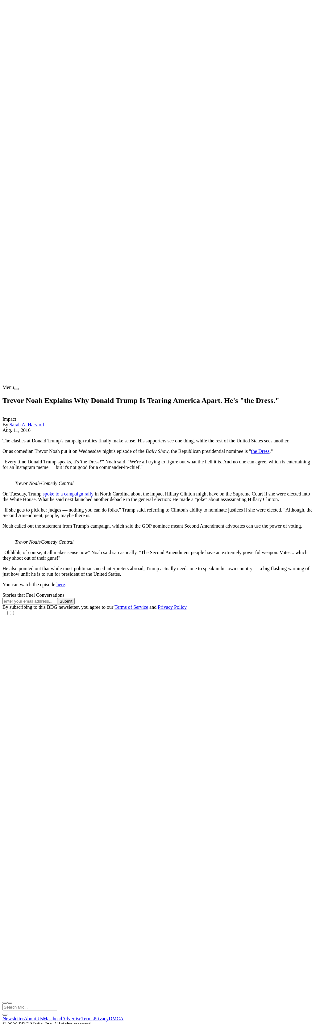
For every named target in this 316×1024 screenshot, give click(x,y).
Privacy (101, 1018)
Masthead (52, 1018)
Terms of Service (131, 607)
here (60, 584)
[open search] (4, 1003)
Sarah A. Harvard (27, 424)
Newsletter (13, 1018)
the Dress (260, 451)
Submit (66, 601)
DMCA (116, 1018)
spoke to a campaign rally (68, 493)
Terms (87, 1018)
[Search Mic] (29, 1007)
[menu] (16, 389)
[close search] (4, 1015)
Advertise (71, 1018)
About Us (33, 1018)
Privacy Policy (172, 607)
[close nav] (9, 1003)
